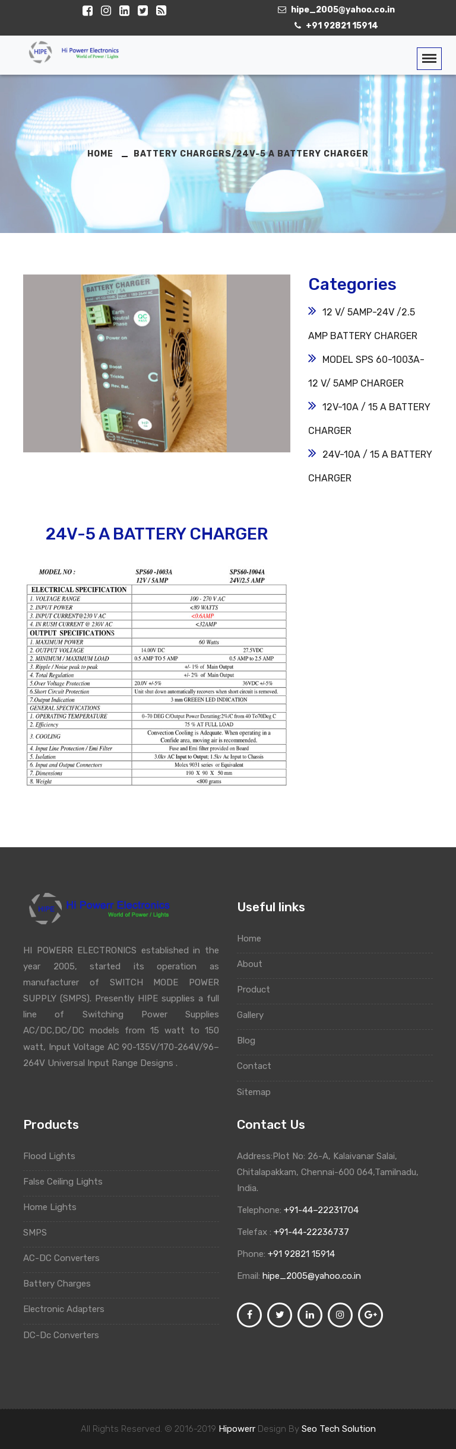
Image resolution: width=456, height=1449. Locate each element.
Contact (260, 1066)
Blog (252, 1040)
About (255, 964)
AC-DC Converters (66, 1258)
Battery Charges (62, 1283)
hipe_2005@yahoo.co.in (311, 1276)
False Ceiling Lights (67, 1181)
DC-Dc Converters (66, 1335)
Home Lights (54, 1207)
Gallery (256, 1015)
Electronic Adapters (68, 1309)
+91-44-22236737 (310, 1232)
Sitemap (259, 1092)
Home (255, 938)
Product (259, 989)
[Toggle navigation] (429, 58)
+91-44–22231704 (320, 1210)
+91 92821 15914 (301, 1254)
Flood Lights (53, 1156)
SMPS (39, 1232)
